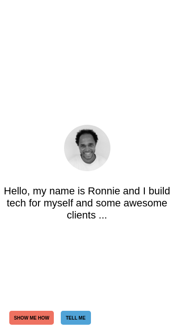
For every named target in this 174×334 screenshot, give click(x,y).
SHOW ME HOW (31, 318)
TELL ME (76, 318)
